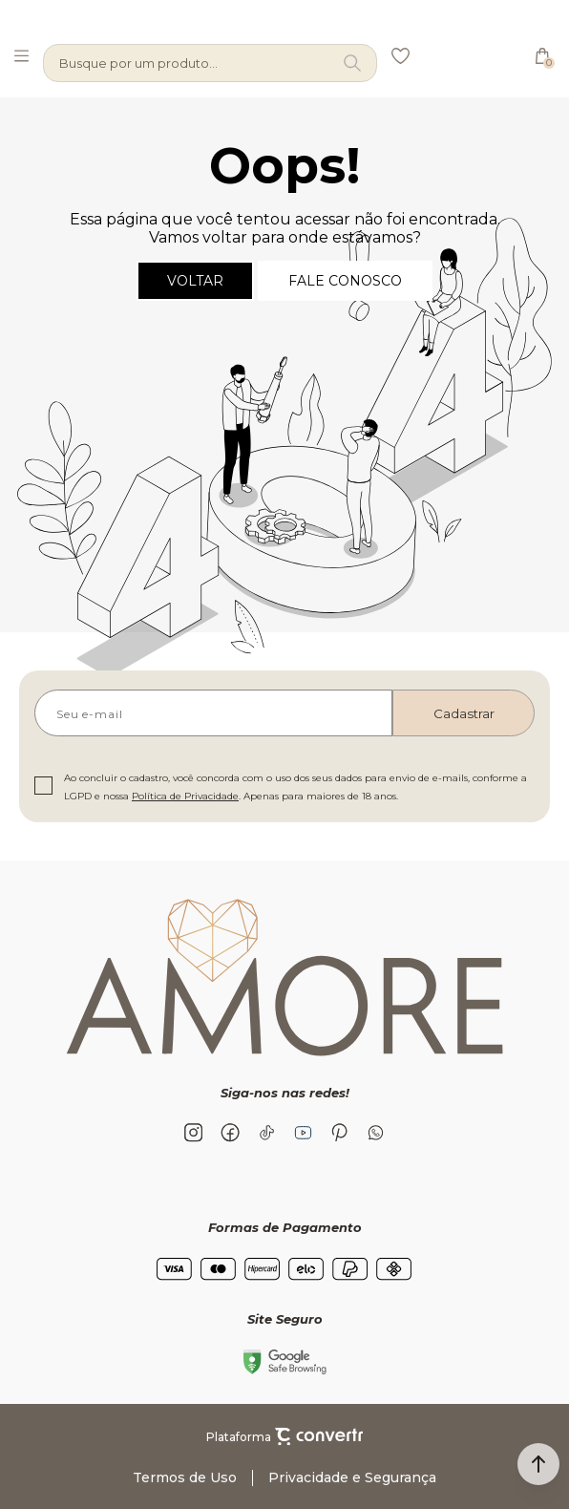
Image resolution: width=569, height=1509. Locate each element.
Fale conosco (345, 280)
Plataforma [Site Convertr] (284, 1436)
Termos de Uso (185, 1477)
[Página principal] (466, 56)
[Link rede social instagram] (193, 1132)
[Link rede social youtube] (302, 1132)
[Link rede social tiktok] (266, 1132)
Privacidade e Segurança (352, 1477)
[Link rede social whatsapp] (375, 1132)
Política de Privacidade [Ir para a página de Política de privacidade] (185, 796)
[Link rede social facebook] (230, 1132)
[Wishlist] (400, 56)
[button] (538, 1464)
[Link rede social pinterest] (338, 1132)
